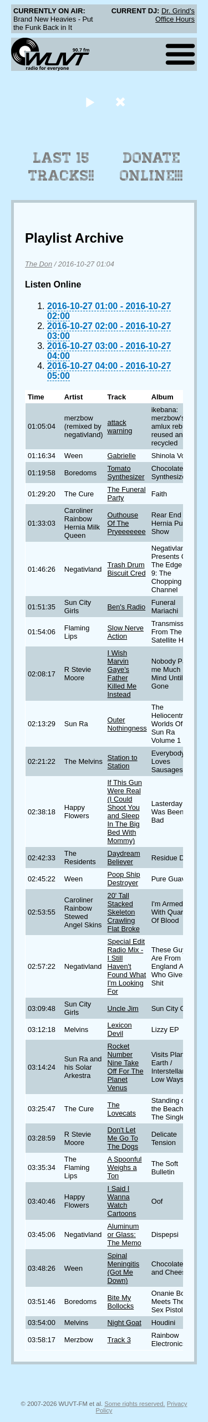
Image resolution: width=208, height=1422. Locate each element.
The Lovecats (122, 1109)
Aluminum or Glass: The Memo (124, 1234)
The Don (38, 264)
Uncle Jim (123, 1008)
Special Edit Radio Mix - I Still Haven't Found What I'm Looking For (127, 966)
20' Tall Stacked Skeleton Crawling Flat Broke (124, 912)
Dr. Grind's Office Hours (175, 15)
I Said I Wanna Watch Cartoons (122, 1201)
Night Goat (124, 1322)
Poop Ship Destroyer (124, 878)
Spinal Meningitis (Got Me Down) (124, 1268)
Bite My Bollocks (121, 1301)
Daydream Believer (124, 857)
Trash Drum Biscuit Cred (127, 569)
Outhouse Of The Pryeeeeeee (127, 523)
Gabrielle (122, 455)
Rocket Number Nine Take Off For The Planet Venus (126, 1067)
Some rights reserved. (134, 1403)
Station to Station (123, 761)
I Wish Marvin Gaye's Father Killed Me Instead (122, 674)
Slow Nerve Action (126, 632)
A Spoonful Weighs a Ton (125, 1167)
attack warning (120, 426)
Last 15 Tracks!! (61, 166)
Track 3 (119, 1340)
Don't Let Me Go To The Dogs (123, 1138)
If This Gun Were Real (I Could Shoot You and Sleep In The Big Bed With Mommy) (125, 811)
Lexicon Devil (120, 1029)
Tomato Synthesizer (126, 472)
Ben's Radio (127, 607)
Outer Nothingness (127, 724)
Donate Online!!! (151, 166)
